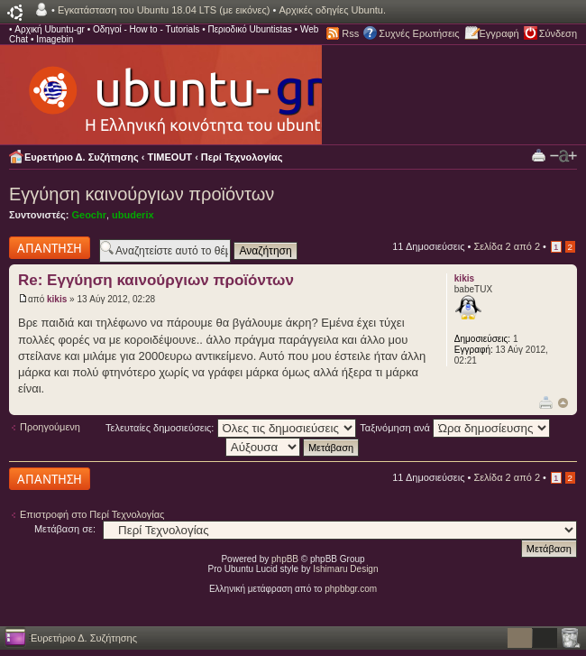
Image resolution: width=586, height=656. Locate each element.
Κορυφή (563, 403)
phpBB (284, 559)
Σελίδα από (506, 246)
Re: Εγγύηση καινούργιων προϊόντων (156, 280)
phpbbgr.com (351, 589)
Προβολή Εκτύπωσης (538, 155)
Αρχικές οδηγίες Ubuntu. (332, 10)
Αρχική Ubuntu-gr (49, 29)
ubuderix (132, 214)
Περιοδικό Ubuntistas (249, 29)
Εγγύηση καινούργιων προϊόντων (141, 194)
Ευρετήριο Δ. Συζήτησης (81, 157)
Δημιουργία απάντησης (49, 247)
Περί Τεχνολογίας (242, 157)
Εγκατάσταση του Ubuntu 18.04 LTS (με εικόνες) (164, 10)
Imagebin (54, 39)
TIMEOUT (170, 157)
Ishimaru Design (345, 569)
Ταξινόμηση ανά (455, 427)
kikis (57, 299)
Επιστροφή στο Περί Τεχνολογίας (92, 514)
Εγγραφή (499, 33)
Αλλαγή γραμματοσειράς (563, 156)
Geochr (88, 214)
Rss (350, 33)
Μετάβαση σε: (65, 528)
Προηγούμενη (50, 426)
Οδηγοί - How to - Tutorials (146, 29)
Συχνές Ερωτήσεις (419, 33)
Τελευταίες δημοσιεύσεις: (230, 427)
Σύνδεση (558, 33)
